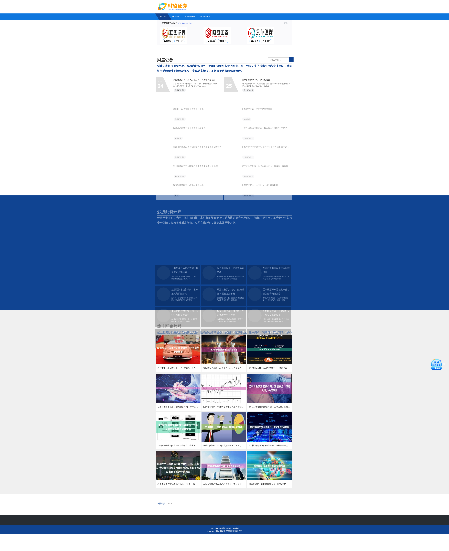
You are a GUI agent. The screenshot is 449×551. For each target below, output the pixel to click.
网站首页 (163, 17)
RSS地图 (228, 545)
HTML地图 (235, 545)
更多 (287, 23)
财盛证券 (175, 17)
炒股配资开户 (190, 17)
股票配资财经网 (229, 548)
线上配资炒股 (205, 17)
